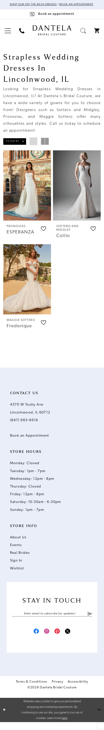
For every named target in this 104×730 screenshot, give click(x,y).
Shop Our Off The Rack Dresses (43, 4)
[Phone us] (21, 34)
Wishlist (17, 574)
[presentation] (27, 190)
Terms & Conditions (31, 689)
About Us (18, 543)
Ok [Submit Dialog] (98, 717)
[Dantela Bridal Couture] (52, 34)
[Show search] (83, 34)
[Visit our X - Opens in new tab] (72, 638)
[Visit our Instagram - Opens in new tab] (45, 638)
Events (16, 551)
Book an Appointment (29, 441)
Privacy (57, 689)
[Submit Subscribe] (90, 620)
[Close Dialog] (4, 718)
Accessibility (78, 689)
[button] (8, 34)
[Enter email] (52, 620)
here (64, 726)
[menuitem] (8, 34)
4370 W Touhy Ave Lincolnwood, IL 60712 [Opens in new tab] (30, 414)
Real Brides (20, 559)
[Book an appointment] (52, 18)
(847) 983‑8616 (24, 426)
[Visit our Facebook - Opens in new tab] (32, 638)
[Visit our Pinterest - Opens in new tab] (59, 638)
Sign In (16, 566)
